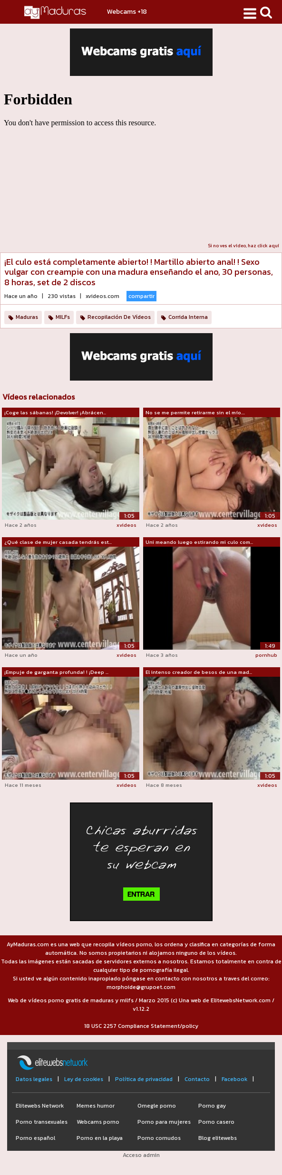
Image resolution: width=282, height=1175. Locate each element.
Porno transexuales (42, 1122)
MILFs (63, 317)
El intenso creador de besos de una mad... (199, 672)
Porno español (35, 1138)
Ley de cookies (83, 1079)
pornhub (266, 655)
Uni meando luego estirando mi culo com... (199, 542)
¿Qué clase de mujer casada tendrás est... (58, 542)
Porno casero (216, 1122)
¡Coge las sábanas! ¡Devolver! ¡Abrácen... (55, 412)
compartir (141, 296)
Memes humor (96, 1105)
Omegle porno (156, 1105)
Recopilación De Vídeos (119, 317)
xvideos (126, 525)
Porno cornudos (159, 1138)
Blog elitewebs (217, 1138)
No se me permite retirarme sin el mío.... (195, 412)
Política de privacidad (144, 1079)
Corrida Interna (188, 317)
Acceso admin (141, 1155)
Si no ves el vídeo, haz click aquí (243, 245)
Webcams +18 (127, 12)
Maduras (27, 317)
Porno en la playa (100, 1138)
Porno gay (212, 1105)
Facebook (234, 1079)
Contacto (197, 1079)
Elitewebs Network (40, 1105)
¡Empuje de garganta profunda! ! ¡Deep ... (56, 672)
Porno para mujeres (164, 1122)
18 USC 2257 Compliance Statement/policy (141, 1026)
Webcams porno (98, 1122)
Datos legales (34, 1079)
